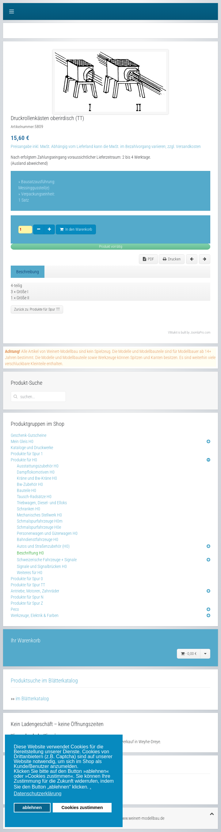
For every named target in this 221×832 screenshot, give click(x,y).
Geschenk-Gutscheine (28, 435)
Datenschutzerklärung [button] (38, 793)
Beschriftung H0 (30, 552)
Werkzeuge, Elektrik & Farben (35, 615)
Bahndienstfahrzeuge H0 (37, 539)
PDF (148, 259)
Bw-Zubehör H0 (30, 484)
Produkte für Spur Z (27, 603)
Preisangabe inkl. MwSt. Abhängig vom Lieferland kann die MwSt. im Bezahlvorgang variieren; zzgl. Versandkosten (106, 146)
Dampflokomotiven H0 (36, 472)
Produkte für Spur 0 (27, 578)
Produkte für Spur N (27, 597)
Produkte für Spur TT (28, 584)
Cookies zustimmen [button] (82, 807)
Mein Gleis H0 (22, 441)
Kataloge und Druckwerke (32, 447)
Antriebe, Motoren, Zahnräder (35, 590)
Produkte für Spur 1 (27, 453)
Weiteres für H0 (29, 572)
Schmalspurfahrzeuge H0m (40, 521)
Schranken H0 (28, 508)
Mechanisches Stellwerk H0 (39, 514)
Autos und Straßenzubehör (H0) (43, 546)
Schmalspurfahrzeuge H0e (39, 527)
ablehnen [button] (32, 807)
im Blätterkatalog (32, 699)
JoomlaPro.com (200, 333)
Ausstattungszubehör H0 (38, 465)
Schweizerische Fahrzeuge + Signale (47, 559)
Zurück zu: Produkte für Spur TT (37, 309)
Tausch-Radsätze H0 (34, 496)
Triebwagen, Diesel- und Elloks (42, 502)
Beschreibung (27, 271)
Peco (15, 609)
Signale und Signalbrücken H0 (42, 566)
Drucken (172, 259)
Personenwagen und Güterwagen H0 (47, 533)
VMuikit (172, 333)
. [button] (90, 786)
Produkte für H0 (24, 459)
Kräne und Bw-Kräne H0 (37, 478)
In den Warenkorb (76, 229)
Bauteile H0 (26, 490)
